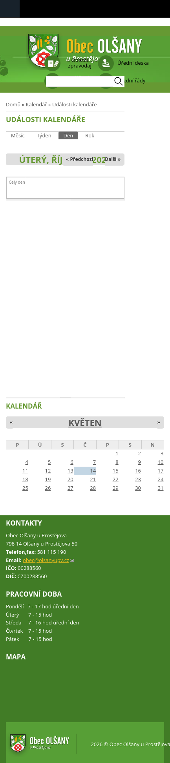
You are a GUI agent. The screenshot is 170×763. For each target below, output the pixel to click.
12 (48, 470)
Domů (13, 104)
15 (116, 470)
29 (116, 487)
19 (48, 479)
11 (25, 470)
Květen (85, 422)
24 (161, 479)
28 (93, 487)
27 (70, 487)
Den (71, 135)
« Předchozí (79, 159)
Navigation (10, 9)
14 (93, 470)
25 (25, 487)
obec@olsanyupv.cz (48, 560)
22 (116, 479)
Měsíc (18, 135)
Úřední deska (133, 62)
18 (25, 479)
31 (161, 487)
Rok (89, 135)
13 (70, 470)
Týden (44, 135)
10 (161, 461)
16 (138, 470)
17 (161, 470)
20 (70, 479)
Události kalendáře (74, 104)
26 (48, 487)
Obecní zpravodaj (79, 63)
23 (138, 479)
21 (93, 479)
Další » (113, 159)
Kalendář (36, 104)
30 (138, 487)
